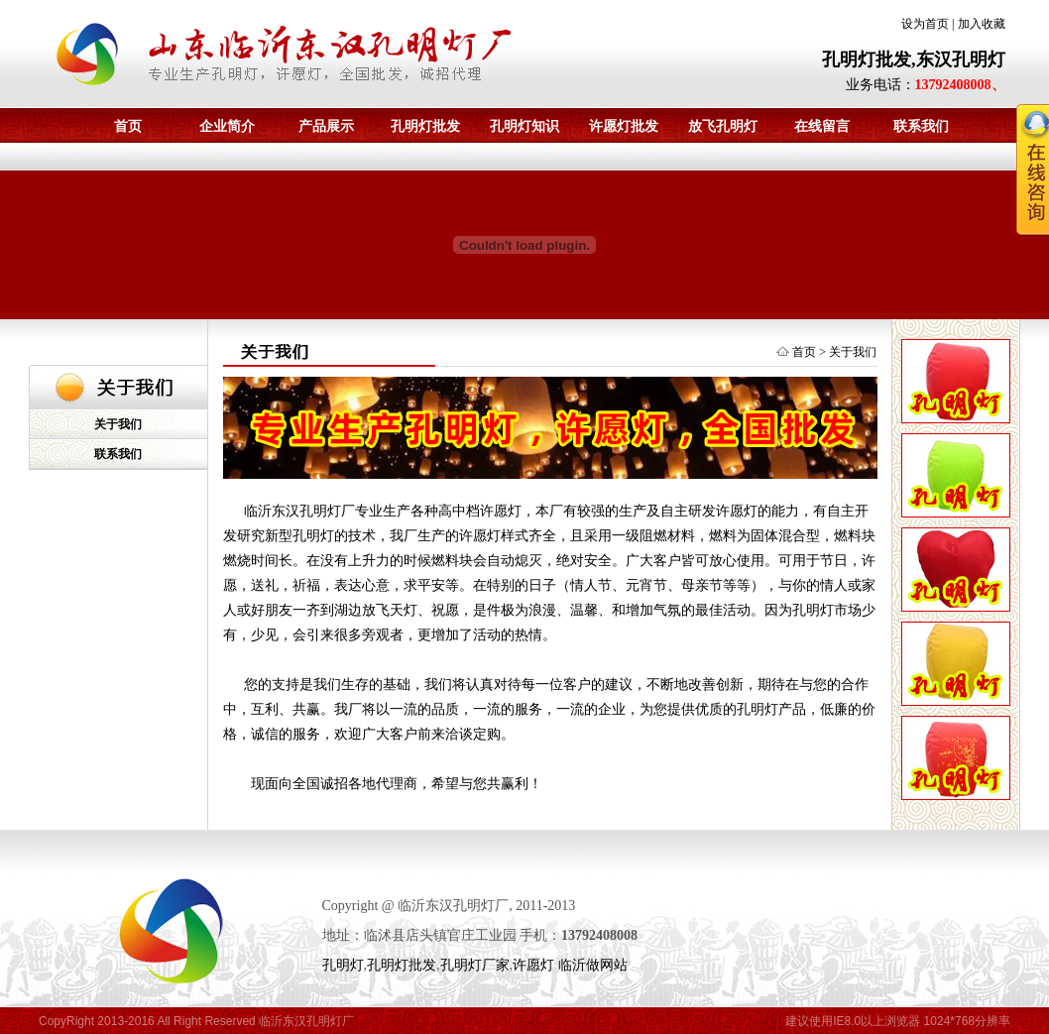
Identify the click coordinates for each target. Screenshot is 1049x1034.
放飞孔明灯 (723, 126)
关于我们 (118, 424)
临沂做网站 (593, 965)
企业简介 (227, 126)
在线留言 (822, 126)
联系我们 (118, 454)
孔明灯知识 (524, 126)
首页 (128, 126)
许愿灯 (533, 965)
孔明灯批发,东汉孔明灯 (913, 59)
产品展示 (326, 126)
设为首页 (925, 24)
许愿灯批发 (623, 126)
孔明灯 (343, 965)
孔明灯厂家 (475, 965)
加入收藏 (981, 24)
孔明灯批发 (425, 126)
